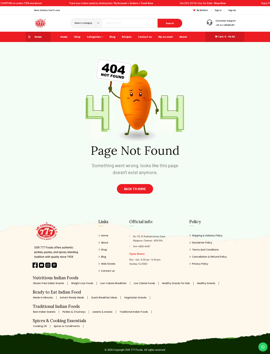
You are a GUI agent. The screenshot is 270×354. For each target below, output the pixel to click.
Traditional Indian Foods (134, 311)
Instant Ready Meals (72, 297)
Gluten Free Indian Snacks (48, 283)
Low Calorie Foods (144, 283)
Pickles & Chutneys (74, 311)
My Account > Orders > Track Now (141, 3)
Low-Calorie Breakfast (113, 283)
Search (170, 23)
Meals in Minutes (43, 297)
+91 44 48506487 (225, 24)
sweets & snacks (102, 311)
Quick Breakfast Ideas (104, 297)
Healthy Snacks (206, 283)
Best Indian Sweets (44, 311)
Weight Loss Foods (82, 283)
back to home (135, 189)
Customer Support (226, 20)
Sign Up (232, 10)
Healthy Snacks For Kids (176, 283)
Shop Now (227, 3)
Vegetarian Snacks (135, 297)
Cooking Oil (40, 326)
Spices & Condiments (67, 326)
